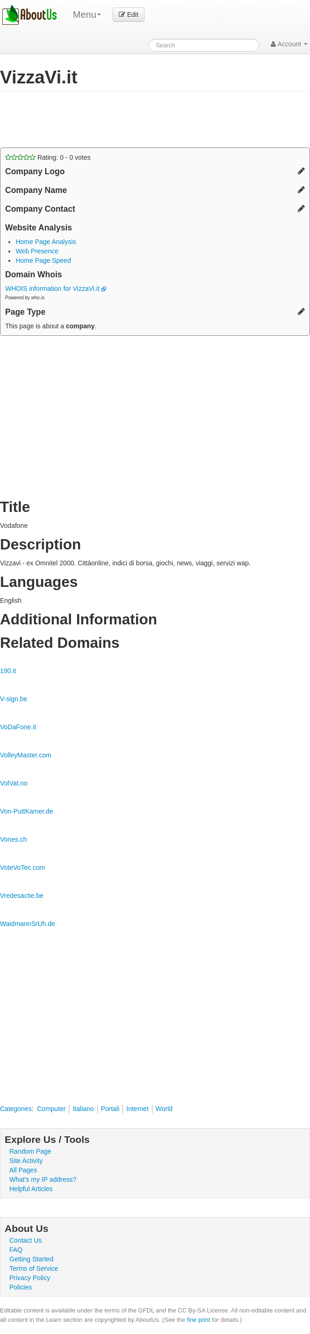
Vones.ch (13, 839)
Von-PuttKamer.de (26, 811)
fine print (198, 1319)
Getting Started (31, 1259)
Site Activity (26, 1160)
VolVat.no (14, 783)
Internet (137, 1108)
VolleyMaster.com (25, 755)
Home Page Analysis (45, 241)
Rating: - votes (48, 157)
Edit (128, 14)
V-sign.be (13, 699)
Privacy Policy (29, 1278)
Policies (20, 1287)
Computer (51, 1108)
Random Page (30, 1151)
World (164, 1108)
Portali (110, 1108)
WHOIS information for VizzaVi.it (55, 288)
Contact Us (25, 1240)
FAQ (15, 1249)
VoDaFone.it (18, 727)
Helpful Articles (31, 1189)
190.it (8, 670)
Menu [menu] (87, 14)
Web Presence (36, 251)
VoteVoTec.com (22, 867)
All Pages (23, 1170)
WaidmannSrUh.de (27, 923)
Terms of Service (33, 1268)
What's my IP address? (42, 1179)
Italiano (83, 1108)
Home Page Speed (43, 260)
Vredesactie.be (21, 895)
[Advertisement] (109, 119)
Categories (16, 1108)
